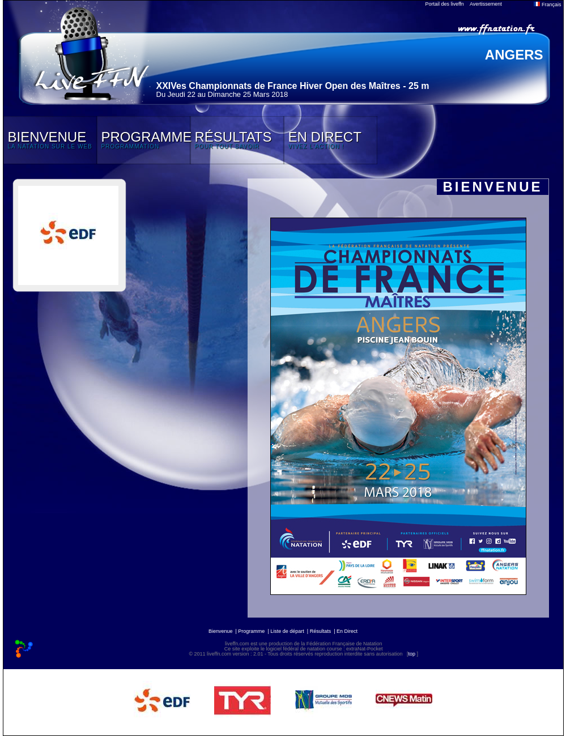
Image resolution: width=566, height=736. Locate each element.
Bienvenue (220, 631)
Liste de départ (287, 631)
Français (547, 4)
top (411, 654)
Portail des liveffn (444, 4)
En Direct (347, 631)
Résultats (320, 631)
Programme (251, 631)
